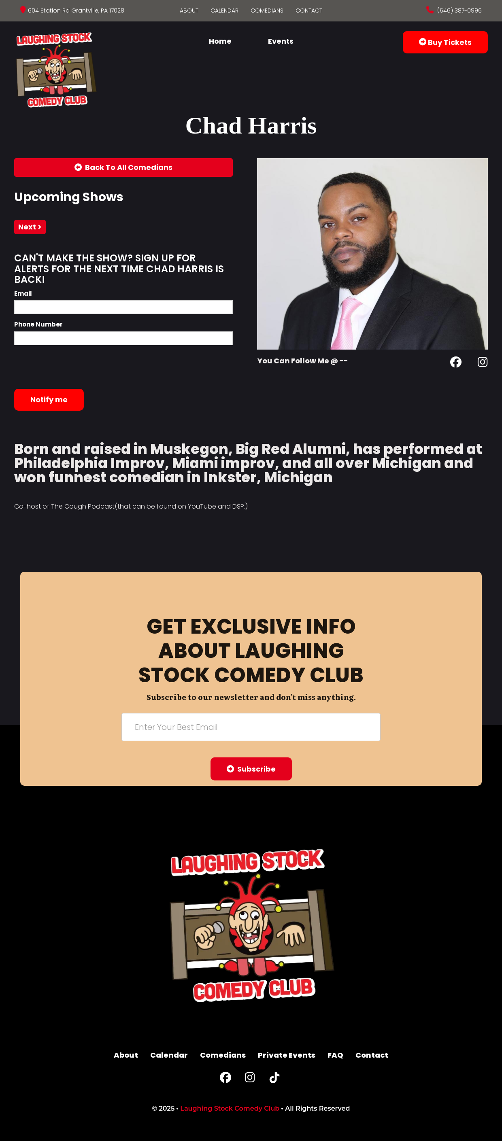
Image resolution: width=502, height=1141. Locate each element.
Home (220, 41)
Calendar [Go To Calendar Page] (224, 10)
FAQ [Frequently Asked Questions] (335, 1055)
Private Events (286, 1055)
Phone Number (38, 324)
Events (281, 41)
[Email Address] (251, 727)
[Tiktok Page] (274, 1079)
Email (23, 293)
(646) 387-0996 (459, 10)
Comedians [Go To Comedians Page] (267, 10)
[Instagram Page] (483, 363)
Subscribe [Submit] (251, 769)
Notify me (49, 399)
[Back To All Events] (123, 167)
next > (30, 227)
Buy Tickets (445, 42)
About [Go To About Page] (189, 10)
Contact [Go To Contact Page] (309, 10)
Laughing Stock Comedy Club (229, 1108)
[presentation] (75, 367)
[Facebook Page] (456, 363)
